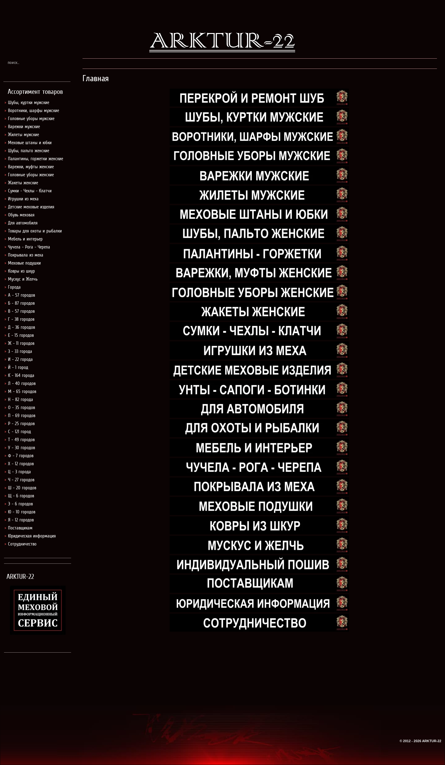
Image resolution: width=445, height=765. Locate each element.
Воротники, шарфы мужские (33, 110)
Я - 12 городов (21, 519)
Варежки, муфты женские (31, 166)
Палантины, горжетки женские (35, 158)
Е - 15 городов (21, 335)
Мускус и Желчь (22, 279)
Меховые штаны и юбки (30, 142)
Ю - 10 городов (21, 511)
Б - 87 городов (21, 303)
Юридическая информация (32, 535)
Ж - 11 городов (21, 343)
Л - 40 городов (22, 383)
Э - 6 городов (20, 503)
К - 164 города (21, 375)
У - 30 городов (21, 447)
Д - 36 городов (21, 327)
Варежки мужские (24, 126)
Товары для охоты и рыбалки (35, 230)
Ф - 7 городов (20, 455)
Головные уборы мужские (31, 118)
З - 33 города (20, 351)
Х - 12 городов (21, 463)
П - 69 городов (21, 415)
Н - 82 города (20, 399)
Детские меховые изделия (31, 206)
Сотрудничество (22, 543)
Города (14, 287)
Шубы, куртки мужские (28, 102)
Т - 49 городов (21, 439)
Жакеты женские (23, 182)
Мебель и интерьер (25, 238)
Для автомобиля (22, 222)
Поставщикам (20, 527)
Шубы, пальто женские (28, 150)
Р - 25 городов (21, 423)
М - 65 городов (22, 391)
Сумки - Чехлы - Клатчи (30, 190)
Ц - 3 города (19, 471)
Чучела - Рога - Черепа (29, 247)
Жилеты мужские (23, 134)
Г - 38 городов (21, 319)
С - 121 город (19, 431)
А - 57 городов (21, 295)
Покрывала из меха (25, 255)
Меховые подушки (24, 263)
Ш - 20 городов (22, 487)
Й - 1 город (18, 367)
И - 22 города (20, 359)
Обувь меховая (21, 214)
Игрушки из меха (23, 198)
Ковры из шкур (21, 271)
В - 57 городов (21, 311)
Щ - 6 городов (21, 495)
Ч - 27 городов (21, 479)
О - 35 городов (21, 407)
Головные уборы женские (31, 174)
